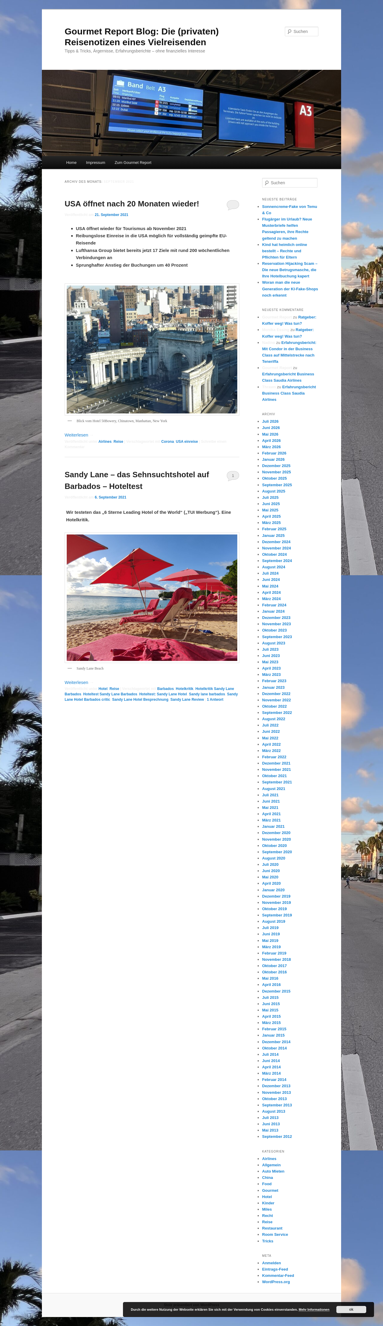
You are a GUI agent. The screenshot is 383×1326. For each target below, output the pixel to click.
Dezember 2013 (276, 1086)
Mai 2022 (270, 738)
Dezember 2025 (276, 465)
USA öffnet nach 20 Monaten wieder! (132, 203)
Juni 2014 (271, 1060)
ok (351, 1309)
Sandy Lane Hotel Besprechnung (140, 699)
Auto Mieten (273, 1171)
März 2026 (271, 447)
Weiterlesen (79, 434)
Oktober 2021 (274, 776)
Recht (267, 1215)
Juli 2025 (270, 497)
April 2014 (271, 1067)
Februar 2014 (274, 1079)
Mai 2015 (270, 1010)
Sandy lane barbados (207, 694)
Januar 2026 (273, 459)
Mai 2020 (270, 877)
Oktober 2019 (274, 909)
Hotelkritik (185, 689)
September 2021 (277, 782)
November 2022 (276, 700)
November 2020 (276, 839)
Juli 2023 (270, 649)
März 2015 (271, 1022)
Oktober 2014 (274, 1048)
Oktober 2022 (274, 706)
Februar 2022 (274, 757)
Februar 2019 (274, 953)
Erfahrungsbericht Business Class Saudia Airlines (289, 393)
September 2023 (277, 637)
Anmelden (271, 1263)
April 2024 (271, 592)
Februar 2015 (274, 1029)
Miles (267, 1209)
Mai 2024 (270, 586)
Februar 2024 (274, 605)
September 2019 (277, 915)
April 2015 (271, 1016)
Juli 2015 (270, 997)
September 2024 (277, 560)
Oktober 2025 (274, 478)
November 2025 (276, 472)
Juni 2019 (271, 934)
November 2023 (276, 624)
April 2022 (271, 744)
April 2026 (271, 440)
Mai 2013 (270, 1130)
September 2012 (277, 1136)
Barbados (165, 689)
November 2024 (276, 548)
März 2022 (271, 750)
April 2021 (271, 814)
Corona (167, 442)
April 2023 (271, 668)
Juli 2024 (270, 573)
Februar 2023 (274, 681)
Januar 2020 (273, 890)
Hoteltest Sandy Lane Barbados (110, 694)
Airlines (105, 442)
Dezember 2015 (276, 991)
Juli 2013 (270, 1117)
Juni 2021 (271, 801)
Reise (118, 442)
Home (71, 162)
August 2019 (273, 921)
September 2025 (277, 485)
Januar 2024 (273, 611)
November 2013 (276, 1092)
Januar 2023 (273, 687)
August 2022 (273, 719)
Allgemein (271, 1165)
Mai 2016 (270, 978)
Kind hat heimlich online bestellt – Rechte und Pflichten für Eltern (284, 250)
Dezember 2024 (276, 542)
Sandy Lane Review (187, 699)
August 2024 (273, 567)
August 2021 (273, 788)
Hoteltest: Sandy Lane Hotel (163, 694)
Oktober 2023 (274, 630)
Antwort (215, 699)
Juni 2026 (271, 427)
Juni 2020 (271, 871)
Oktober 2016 (274, 972)
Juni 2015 (271, 1004)
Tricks (267, 1241)
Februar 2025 (274, 529)
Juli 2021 (270, 795)
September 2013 (277, 1105)
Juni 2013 (271, 1124)
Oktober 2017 (274, 965)
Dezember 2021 (276, 763)
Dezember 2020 (276, 832)
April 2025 (271, 516)
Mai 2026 (270, 434)
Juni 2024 (271, 579)
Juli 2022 (270, 725)
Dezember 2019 (276, 896)
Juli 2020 (270, 864)
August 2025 (273, 491)
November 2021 (276, 769)
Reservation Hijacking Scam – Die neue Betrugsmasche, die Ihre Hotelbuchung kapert (289, 269)
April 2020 (271, 883)
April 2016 (271, 984)
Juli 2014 (270, 1054)
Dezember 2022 (276, 693)
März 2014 (271, 1073)
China (267, 1177)
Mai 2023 (270, 662)
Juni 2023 (271, 655)
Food (267, 1184)
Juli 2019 (270, 927)
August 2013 (273, 1111)
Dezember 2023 (276, 617)
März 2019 (271, 947)
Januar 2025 (273, 535)
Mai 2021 (270, 807)
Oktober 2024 (274, 554)
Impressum (95, 162)
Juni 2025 (271, 504)
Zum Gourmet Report (133, 162)
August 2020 (273, 858)
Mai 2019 (270, 940)
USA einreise (187, 442)
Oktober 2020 (274, 845)
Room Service (275, 1234)
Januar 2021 (273, 826)
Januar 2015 (273, 1035)
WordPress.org (276, 1282)
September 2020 (277, 852)
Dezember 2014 (276, 1042)
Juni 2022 (271, 731)
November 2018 (276, 959)
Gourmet (270, 1190)
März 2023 (271, 674)
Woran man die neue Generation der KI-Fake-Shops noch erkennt (290, 288)
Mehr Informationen (314, 1309)
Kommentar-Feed (278, 1275)
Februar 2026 (274, 453)
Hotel (102, 689)
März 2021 (271, 820)
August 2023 (273, 643)
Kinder (268, 1203)
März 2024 (271, 598)
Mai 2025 (270, 510)
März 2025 (271, 522)
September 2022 (277, 712)
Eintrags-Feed (275, 1269)
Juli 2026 (270, 421)
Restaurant (272, 1228)
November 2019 (276, 902)
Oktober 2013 (274, 1099)
